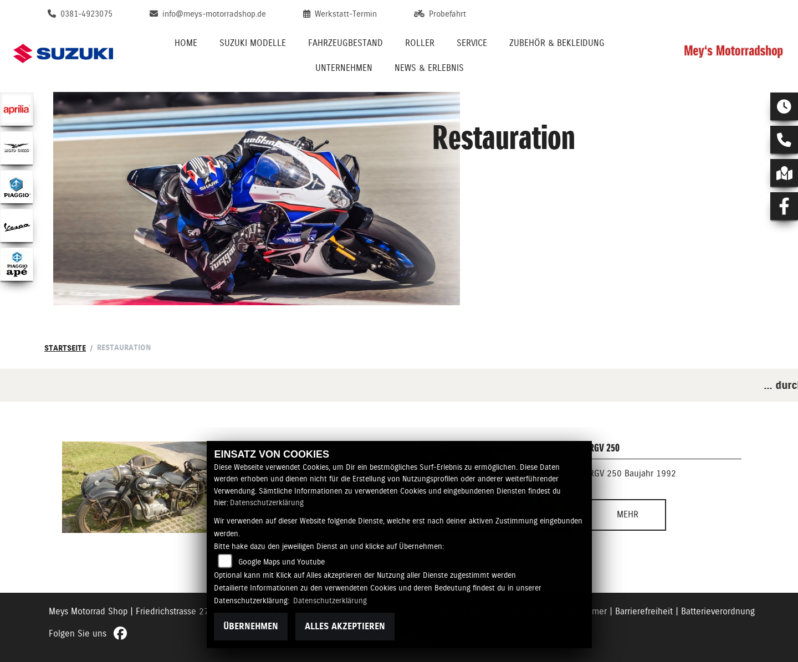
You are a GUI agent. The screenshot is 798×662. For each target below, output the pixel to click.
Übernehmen (250, 626)
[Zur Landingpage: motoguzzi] (16, 148)
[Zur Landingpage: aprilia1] (16, 109)
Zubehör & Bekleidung (557, 43)
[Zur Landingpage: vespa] (16, 225)
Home (186, 43)
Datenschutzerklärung (267, 502)
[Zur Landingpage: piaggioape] (16, 264)
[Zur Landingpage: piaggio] (16, 186)
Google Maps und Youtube (281, 561)
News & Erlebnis (429, 68)
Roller (419, 43)
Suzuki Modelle (252, 43)
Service (472, 43)
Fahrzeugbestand (345, 43)
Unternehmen (343, 68)
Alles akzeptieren (345, 626)
